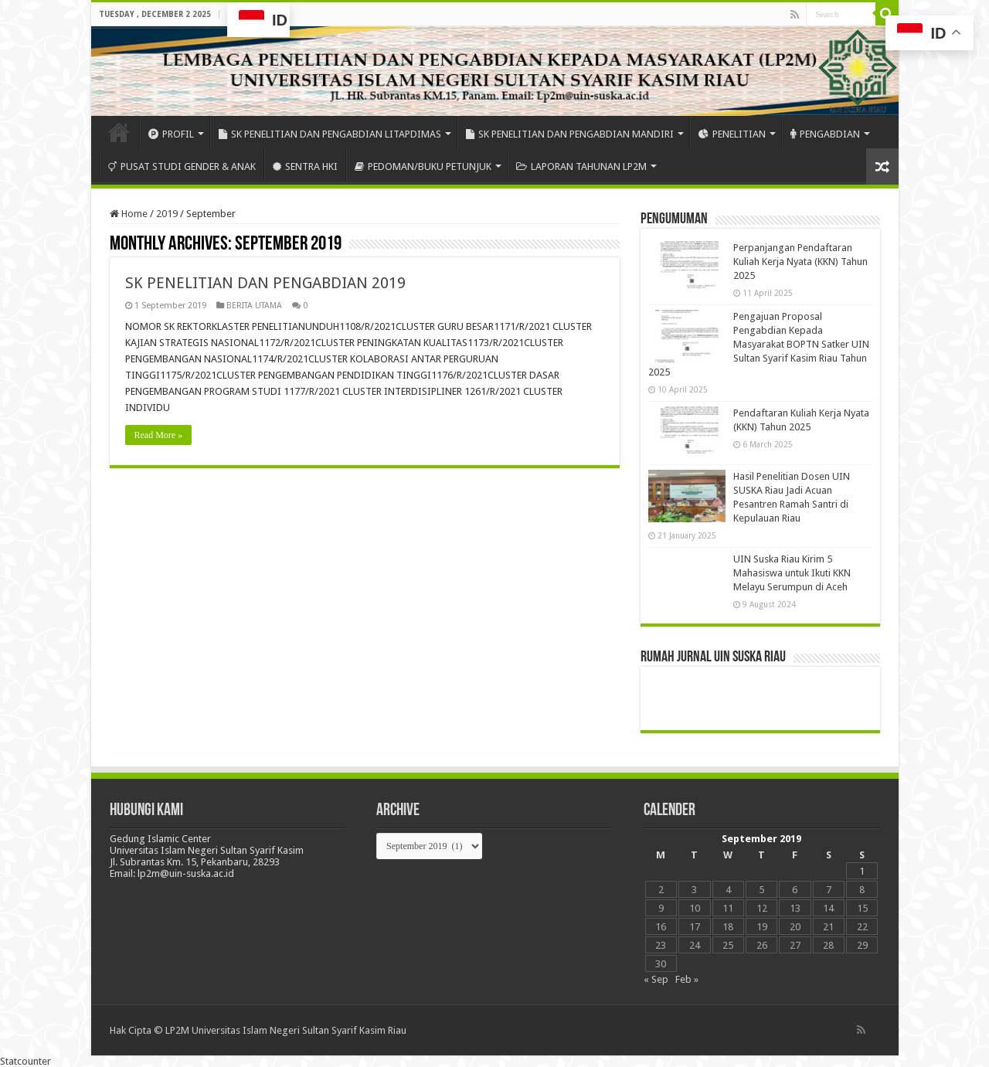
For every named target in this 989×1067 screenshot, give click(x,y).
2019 (167, 213)
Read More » (158, 435)
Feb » (686, 979)
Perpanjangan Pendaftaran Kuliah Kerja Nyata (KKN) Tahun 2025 (800, 261)
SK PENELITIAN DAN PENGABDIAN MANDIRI (570, 134)
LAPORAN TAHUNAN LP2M (581, 166)
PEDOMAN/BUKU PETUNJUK (423, 166)
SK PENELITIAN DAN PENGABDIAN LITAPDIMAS (330, 134)
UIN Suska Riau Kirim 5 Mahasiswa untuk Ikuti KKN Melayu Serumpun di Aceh (792, 573)
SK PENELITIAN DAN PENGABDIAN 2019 (265, 283)
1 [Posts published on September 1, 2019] (862, 871)
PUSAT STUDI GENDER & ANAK (182, 166)
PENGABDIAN (825, 134)
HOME (119, 132)
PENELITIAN (732, 134)
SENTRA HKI (305, 166)
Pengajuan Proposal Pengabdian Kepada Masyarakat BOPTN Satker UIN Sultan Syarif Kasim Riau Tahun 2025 (758, 344)
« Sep (656, 979)
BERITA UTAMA (254, 306)
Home (129, 213)
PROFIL (171, 134)
